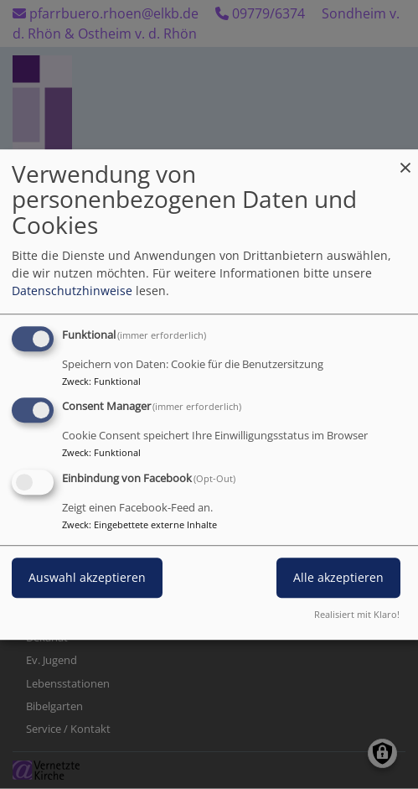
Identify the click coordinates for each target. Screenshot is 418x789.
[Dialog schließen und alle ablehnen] (405, 159)
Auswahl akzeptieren (87, 577)
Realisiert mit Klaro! (357, 614)
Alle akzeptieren (338, 577)
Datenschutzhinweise (72, 290)
